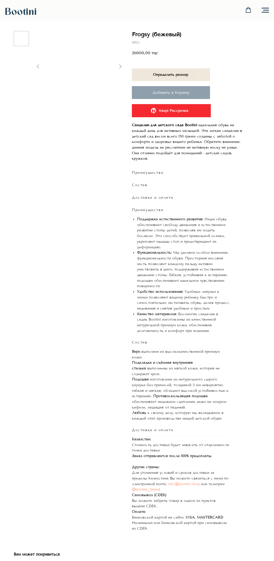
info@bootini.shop (184, 484)
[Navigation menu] (265, 10)
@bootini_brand (146, 489)
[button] (248, 10)
